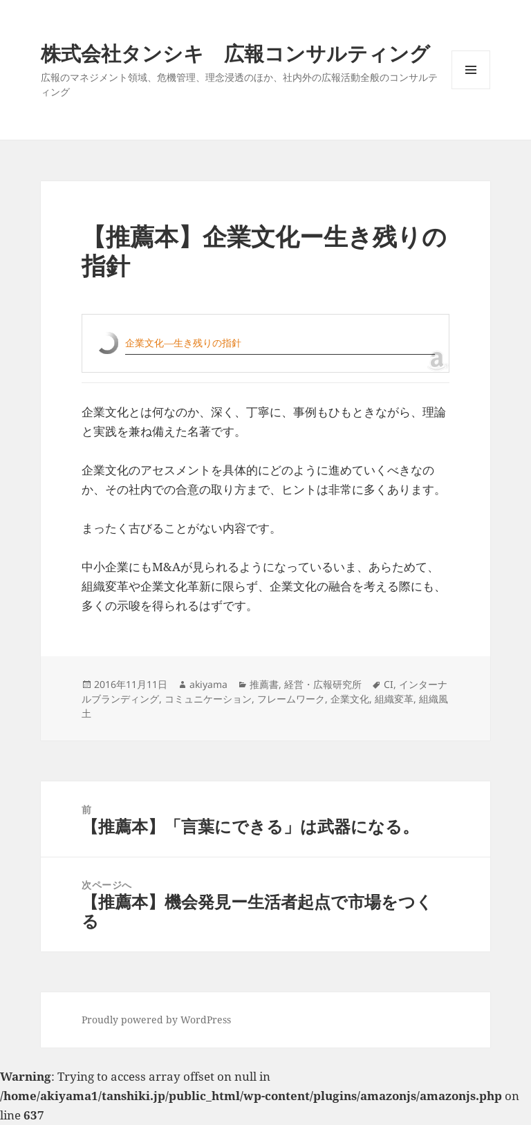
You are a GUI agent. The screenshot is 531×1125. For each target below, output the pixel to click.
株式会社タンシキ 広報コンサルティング (235, 52)
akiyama (208, 684)
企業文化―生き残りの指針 (183, 342)
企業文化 (349, 698)
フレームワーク (291, 698)
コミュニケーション (208, 698)
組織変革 (394, 698)
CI (388, 684)
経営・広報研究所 (323, 684)
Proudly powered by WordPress (156, 1019)
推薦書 (264, 684)
